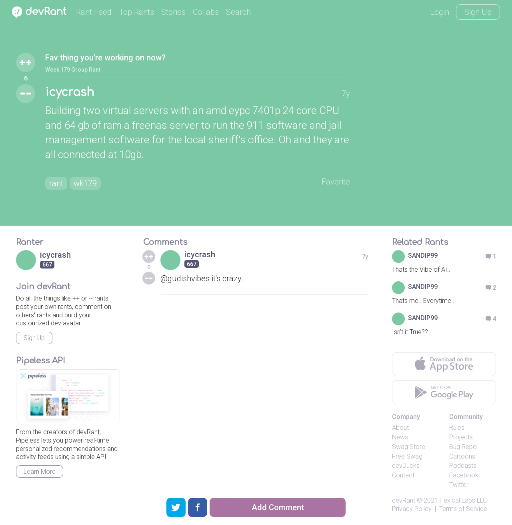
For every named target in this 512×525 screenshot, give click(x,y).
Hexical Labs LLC (463, 500)
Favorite (336, 181)
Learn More (40, 471)
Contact (403, 475)
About (400, 427)
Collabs (206, 12)
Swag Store (408, 447)
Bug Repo (463, 447)
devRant (403, 500)
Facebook (463, 475)
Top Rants (136, 12)
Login (439, 12)
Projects (461, 437)
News (400, 437)
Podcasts (462, 465)
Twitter (458, 485)
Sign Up (478, 12)
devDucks (406, 465)
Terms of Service (463, 509)
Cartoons (462, 456)
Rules (456, 427)
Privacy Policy (412, 509)
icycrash (69, 92)
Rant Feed (94, 12)
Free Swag (407, 456)
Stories (173, 12)
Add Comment (278, 507)
